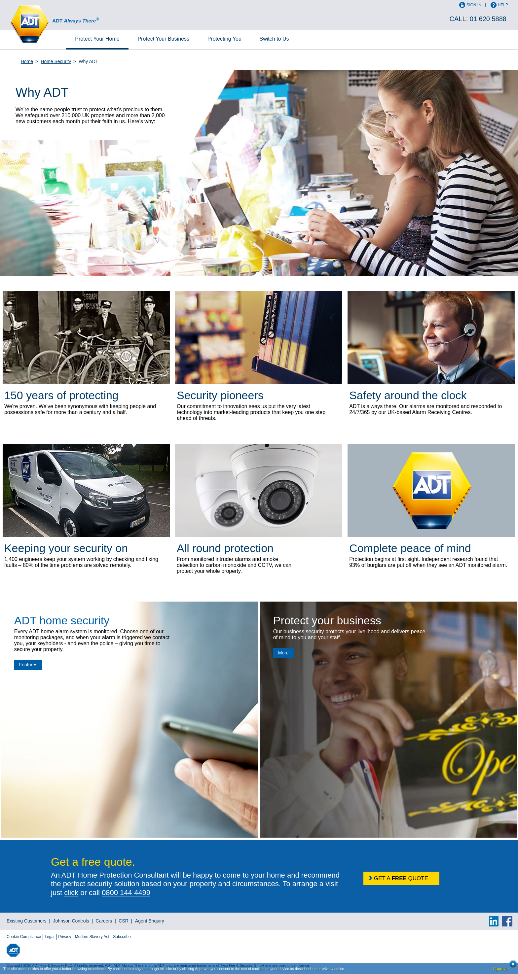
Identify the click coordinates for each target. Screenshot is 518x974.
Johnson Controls (71, 920)
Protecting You (224, 39)
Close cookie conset (511, 966)
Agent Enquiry (149, 920)
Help (503, 5)
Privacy (64, 936)
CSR (124, 920)
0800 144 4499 (126, 892)
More (283, 652)
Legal (49, 936)
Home (97, 39)
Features (28, 664)
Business (163, 39)
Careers (104, 920)
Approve (500, 969)
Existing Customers (27, 920)
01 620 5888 (488, 18)
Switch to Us (274, 39)
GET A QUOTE (401, 878)
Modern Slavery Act (92, 936)
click (71, 892)
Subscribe (121, 936)
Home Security (56, 61)
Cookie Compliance (24, 936)
